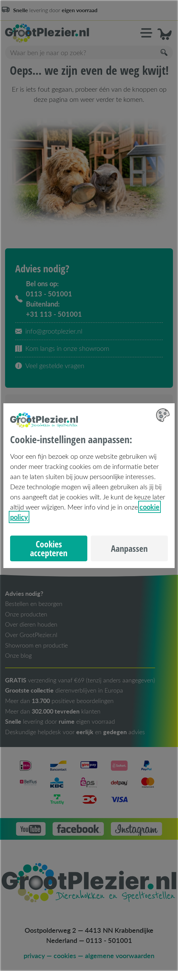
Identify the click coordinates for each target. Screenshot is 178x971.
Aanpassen (129, 548)
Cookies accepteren (48, 548)
